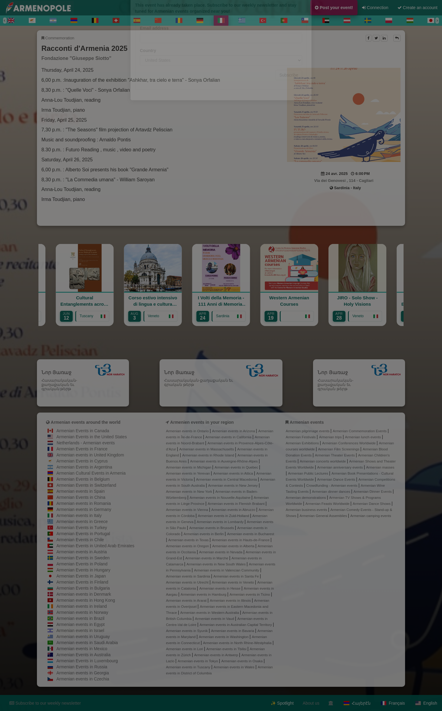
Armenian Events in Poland (81, 563)
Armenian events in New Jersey (233, 485)
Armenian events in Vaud (215, 618)
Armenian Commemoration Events (360, 431)
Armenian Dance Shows (372, 503)
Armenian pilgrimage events (308, 431)
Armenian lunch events (363, 437)
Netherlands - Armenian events (86, 442)
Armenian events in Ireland (81, 606)
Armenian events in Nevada (221, 552)
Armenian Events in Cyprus (82, 461)
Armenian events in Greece (82, 521)
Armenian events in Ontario (187, 431)
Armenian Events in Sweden (83, 557)
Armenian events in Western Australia (210, 612)
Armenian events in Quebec (237, 467)
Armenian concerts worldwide (323, 461)
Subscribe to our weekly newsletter (45, 703)
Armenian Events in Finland (82, 582)
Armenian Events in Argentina (84, 467)
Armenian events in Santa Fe (236, 576)
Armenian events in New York (189, 491)
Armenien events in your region (202, 422)
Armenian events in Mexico (81, 648)
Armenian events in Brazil (80, 618)
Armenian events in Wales (234, 667)
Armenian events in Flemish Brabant (237, 503)
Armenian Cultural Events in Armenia (91, 473)
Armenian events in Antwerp (216, 655)
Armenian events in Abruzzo (233, 510)
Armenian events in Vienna (187, 510)
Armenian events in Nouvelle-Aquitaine (220, 497)
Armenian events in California (228, 437)
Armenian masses (380, 467)
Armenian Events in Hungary (83, 570)
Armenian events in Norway (82, 612)
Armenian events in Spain (80, 491)
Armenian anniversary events (340, 467)
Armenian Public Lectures (308, 473)
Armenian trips (331, 437)
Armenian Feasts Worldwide (328, 503)
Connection (375, 7)
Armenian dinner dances (331, 491)
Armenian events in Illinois (231, 600)
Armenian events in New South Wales (216, 564)
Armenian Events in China (80, 497)
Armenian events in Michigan (189, 467)
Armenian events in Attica (233, 473)
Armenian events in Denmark (83, 594)
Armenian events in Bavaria (233, 631)
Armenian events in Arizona (234, 431)
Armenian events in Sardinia (188, 576)
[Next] (437, 21)
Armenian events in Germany (83, 509)
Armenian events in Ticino (250, 594)
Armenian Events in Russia (81, 666)
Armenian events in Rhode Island (208, 455)
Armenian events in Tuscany (188, 667)
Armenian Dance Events (336, 479)
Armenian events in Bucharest (250, 534)
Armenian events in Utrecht (187, 582)
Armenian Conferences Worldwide (349, 443)
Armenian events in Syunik (187, 631)
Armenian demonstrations (306, 497)
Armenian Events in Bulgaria (83, 588)
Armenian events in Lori (185, 649)
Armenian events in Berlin (204, 534)
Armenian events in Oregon (188, 546)
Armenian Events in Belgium (83, 479)
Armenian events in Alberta (234, 546)
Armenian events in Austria (81, 551)
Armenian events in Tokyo (198, 661)
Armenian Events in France (81, 448)
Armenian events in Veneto (233, 582)
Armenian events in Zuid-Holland (224, 516)
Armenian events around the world (85, 422)
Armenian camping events (370, 516)
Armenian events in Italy (78, 515)
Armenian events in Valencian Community (227, 570)
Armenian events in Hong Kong (85, 600)
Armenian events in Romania (83, 503)
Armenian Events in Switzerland (86, 485)
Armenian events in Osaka (242, 661)
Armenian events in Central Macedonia (227, 479)
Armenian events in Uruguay (83, 636)
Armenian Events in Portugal (83, 533)
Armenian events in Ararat (186, 600)
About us (311, 703)
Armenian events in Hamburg (204, 594)
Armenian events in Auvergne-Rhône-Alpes (224, 461)
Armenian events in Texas (189, 540)
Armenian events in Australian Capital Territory (236, 625)
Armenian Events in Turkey (81, 527)
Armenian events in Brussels (212, 528)
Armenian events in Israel (80, 630)
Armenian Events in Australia (83, 654)
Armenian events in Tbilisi (226, 649)
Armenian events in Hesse (220, 588)
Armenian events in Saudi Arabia (87, 642)
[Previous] (5, 21)
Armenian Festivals (301, 437)
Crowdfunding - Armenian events (332, 485)
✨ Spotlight (282, 703)
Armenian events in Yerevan (188, 473)
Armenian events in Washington (224, 637)
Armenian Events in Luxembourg (87, 660)
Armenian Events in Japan (81, 576)
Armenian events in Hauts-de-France (241, 540)
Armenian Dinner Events (373, 491)
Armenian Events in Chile (80, 539)
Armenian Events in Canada (82, 430)
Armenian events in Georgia (82, 672)
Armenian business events (307, 510)
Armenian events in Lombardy (221, 522)
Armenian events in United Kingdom (90, 455)
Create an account (417, 7)
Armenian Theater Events (335, 455)
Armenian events (307, 422)
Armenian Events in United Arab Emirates (95, 545)
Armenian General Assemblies (324, 516)
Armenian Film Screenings (339, 449)
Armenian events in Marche (207, 558)
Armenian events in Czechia (82, 678)
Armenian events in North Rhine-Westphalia (237, 643)
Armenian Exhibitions (303, 443)
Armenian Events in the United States (91, 436)
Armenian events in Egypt (80, 624)
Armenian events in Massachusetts (207, 449)
